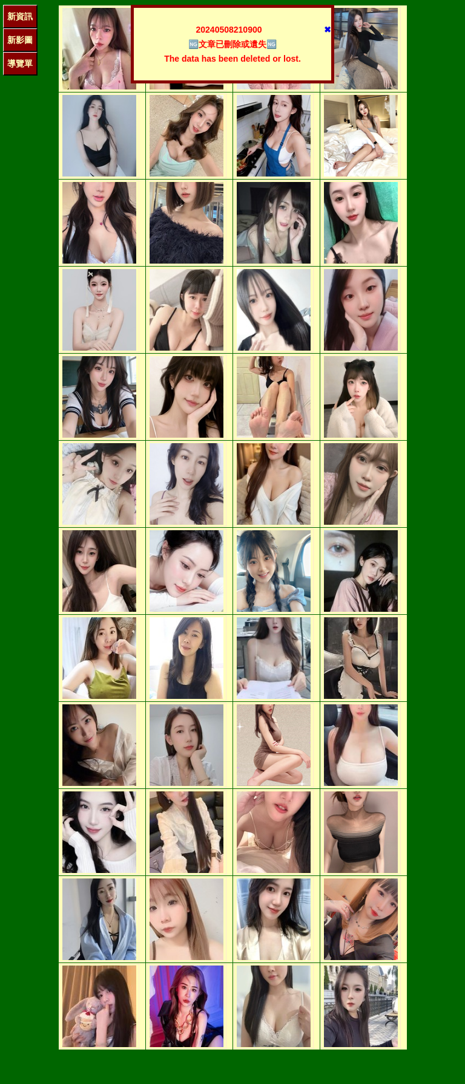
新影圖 (20, 40)
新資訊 (20, 16)
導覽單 (20, 63)
